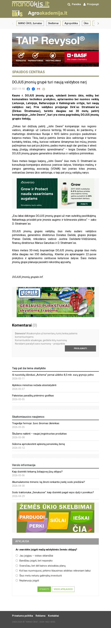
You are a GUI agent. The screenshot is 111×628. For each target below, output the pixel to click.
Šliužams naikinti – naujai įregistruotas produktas (39, 433)
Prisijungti (80, 348)
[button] (12, 23)
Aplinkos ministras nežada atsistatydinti (34, 385)
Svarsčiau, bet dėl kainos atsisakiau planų (41, 565)
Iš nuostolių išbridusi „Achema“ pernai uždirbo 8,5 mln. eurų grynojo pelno (53, 374)
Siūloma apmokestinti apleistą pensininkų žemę (38, 444)
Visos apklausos (63, 589)
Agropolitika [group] (71, 23)
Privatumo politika (22, 615)
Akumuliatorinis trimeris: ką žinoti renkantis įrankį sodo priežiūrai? (48, 482)
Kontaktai (53, 615)
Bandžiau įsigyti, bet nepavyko (34, 560)
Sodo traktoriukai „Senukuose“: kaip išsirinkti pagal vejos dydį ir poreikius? (53, 492)
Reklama (40, 615)
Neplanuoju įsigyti (27, 580)
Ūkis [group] (86, 23)
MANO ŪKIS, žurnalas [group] (30, 23)
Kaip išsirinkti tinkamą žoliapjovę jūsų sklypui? (37, 471)
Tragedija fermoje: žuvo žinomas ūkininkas (35, 423)
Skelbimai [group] (53, 23)
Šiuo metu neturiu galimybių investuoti (39, 575)
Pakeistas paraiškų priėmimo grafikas (33, 395)
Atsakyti (44, 589)
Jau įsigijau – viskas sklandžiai (34, 555)
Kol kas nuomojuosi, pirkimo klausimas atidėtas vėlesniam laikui (53, 570)
